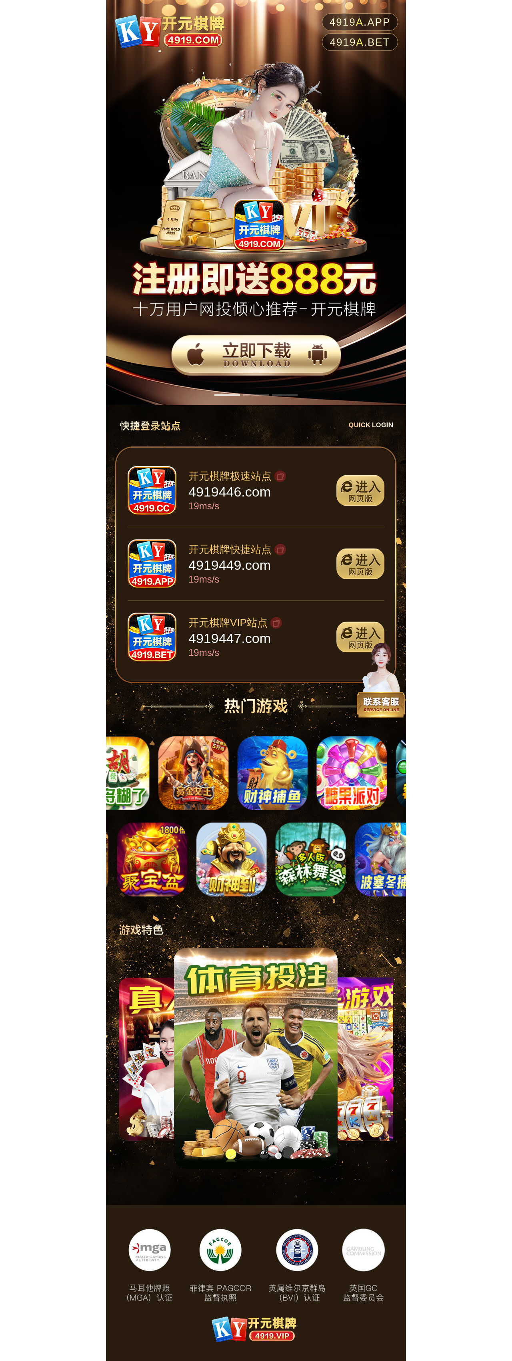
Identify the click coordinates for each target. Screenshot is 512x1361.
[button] (227, 395)
